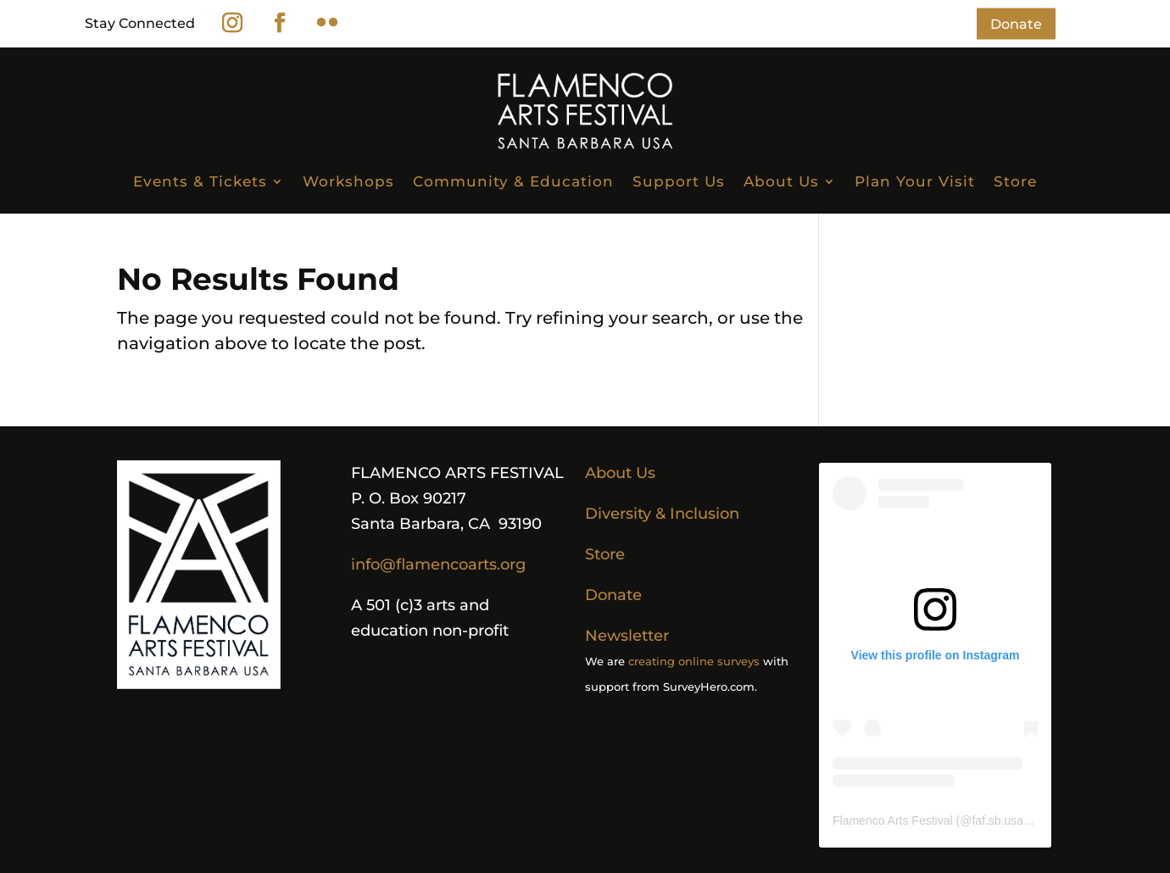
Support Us (678, 181)
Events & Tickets (200, 181)
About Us (781, 181)
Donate (1016, 23)
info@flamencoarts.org (438, 564)
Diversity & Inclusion (662, 513)
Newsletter (627, 635)
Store (1015, 181)
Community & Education (513, 181)
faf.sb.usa (997, 820)
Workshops (348, 181)
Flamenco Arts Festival (893, 820)
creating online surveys (694, 661)
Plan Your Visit (915, 181)
